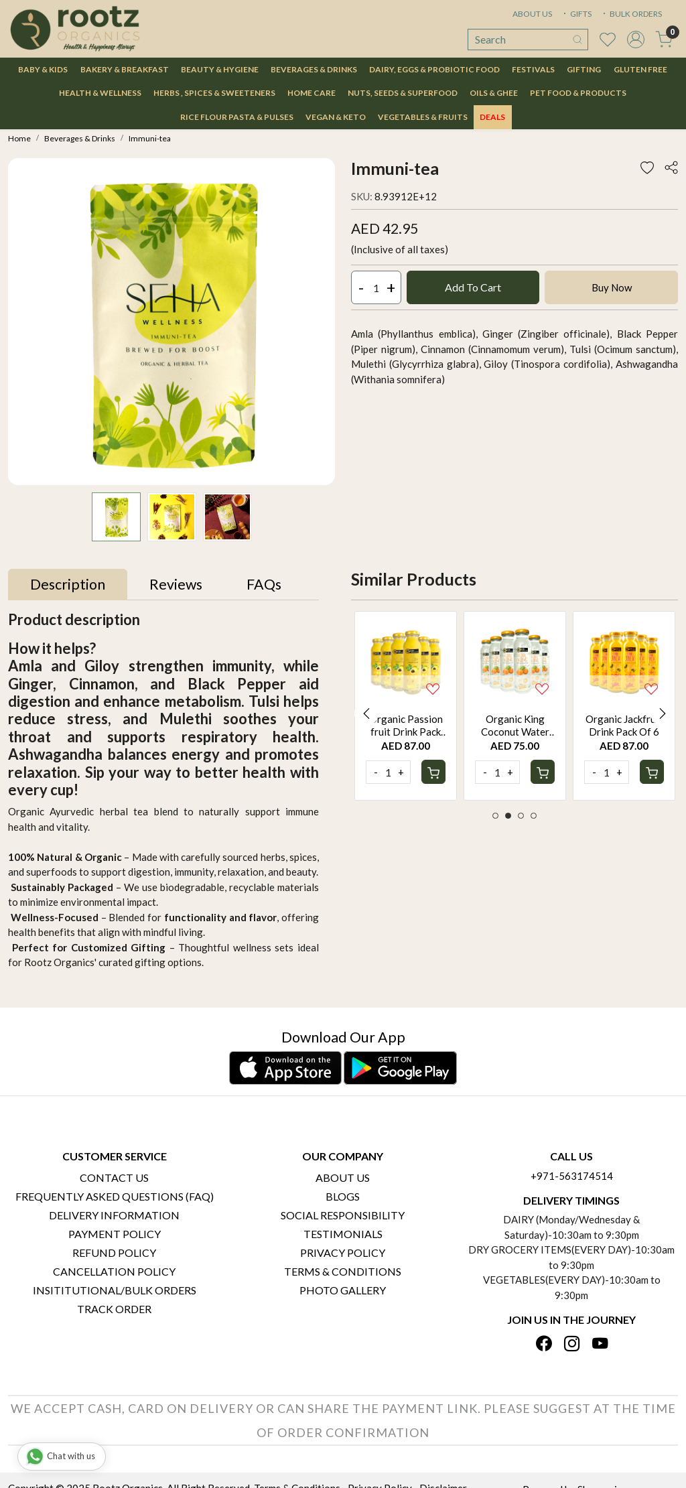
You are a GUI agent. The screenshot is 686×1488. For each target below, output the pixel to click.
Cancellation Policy (114, 1271)
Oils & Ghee (494, 93)
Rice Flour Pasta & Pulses (236, 117)
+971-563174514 (572, 1176)
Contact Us (114, 1177)
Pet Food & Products (578, 93)
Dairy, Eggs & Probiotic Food (434, 69)
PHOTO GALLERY (342, 1290)
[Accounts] (636, 39)
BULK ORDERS (631, 14)
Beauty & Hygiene (220, 69)
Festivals (533, 69)
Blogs (343, 1196)
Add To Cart (473, 287)
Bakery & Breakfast (124, 69)
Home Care (311, 93)
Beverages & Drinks (314, 69)
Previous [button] (366, 713)
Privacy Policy (342, 1252)
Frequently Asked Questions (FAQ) (114, 1196)
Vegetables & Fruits (423, 117)
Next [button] (662, 713)
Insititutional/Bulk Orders (114, 1290)
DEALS (492, 117)
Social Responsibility (343, 1215)
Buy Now (612, 287)
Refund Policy (114, 1252)
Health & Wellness (100, 93)
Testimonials (343, 1233)
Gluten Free (640, 69)
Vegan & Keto (335, 117)
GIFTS (576, 14)
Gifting (584, 69)
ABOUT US (532, 14)
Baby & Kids (43, 69)
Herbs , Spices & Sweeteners (214, 93)
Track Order (114, 1308)
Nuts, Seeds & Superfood (403, 93)
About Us (343, 1177)
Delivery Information (114, 1215)
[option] (405, 706)
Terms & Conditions (342, 1271)
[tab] (67, 585)
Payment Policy (114, 1233)
